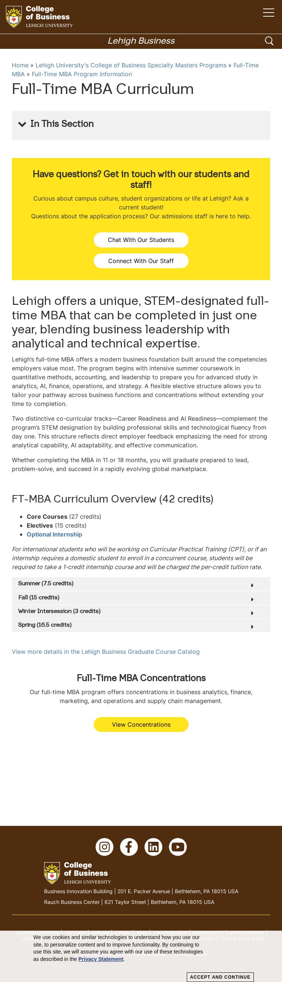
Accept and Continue (220, 977)
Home (20, 65)
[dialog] (141, 956)
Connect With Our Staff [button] (141, 261)
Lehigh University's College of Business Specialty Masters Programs (131, 65)
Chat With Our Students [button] (141, 240)
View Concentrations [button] (141, 724)
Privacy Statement (101, 959)
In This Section (62, 124)
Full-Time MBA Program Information (82, 74)
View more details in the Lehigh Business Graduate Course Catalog (106, 652)
